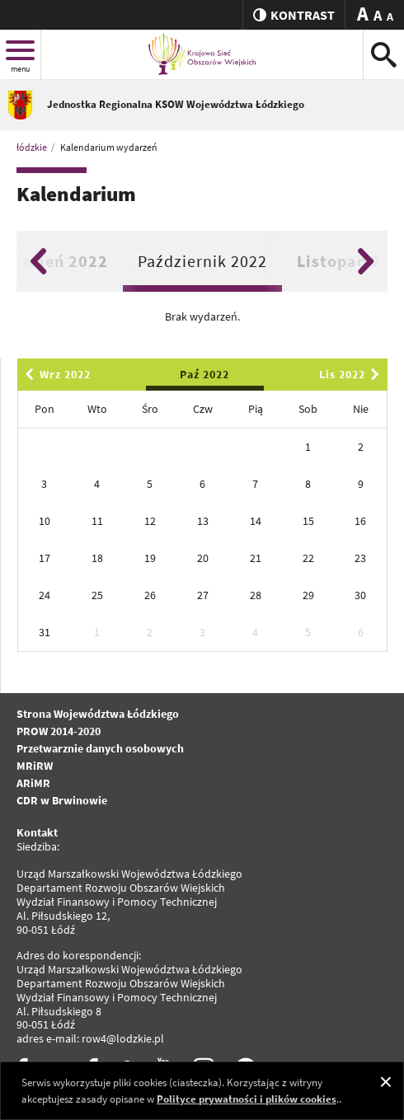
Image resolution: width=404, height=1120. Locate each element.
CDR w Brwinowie (61, 800)
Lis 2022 (352, 374)
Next (366, 261)
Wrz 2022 (55, 374)
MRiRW (34, 765)
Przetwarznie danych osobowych (100, 748)
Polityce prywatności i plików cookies (246, 1099)
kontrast (294, 15)
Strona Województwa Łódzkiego (97, 713)
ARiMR (33, 783)
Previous (38, 261)
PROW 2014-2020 (58, 731)
